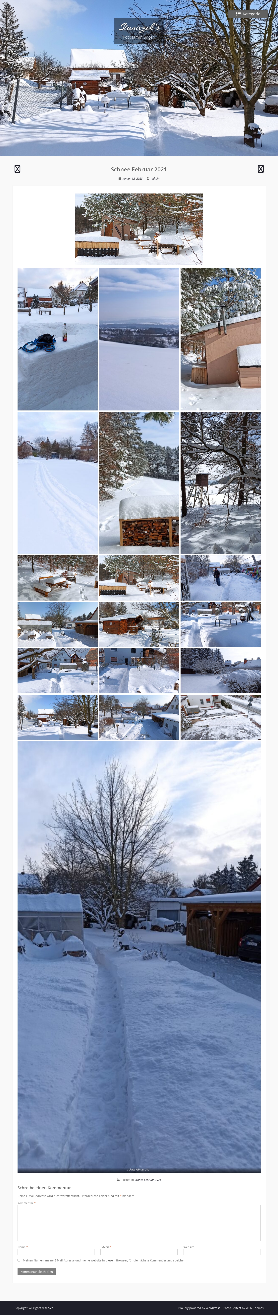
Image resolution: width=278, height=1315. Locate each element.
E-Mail (105, 1247)
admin (155, 178)
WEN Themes (255, 1308)
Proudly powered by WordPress (199, 1308)
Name (23, 1247)
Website (189, 1247)
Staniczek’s (139, 27)
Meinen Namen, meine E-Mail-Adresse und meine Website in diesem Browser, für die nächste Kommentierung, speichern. (105, 1260)
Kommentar (27, 1203)
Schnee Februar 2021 (148, 1180)
